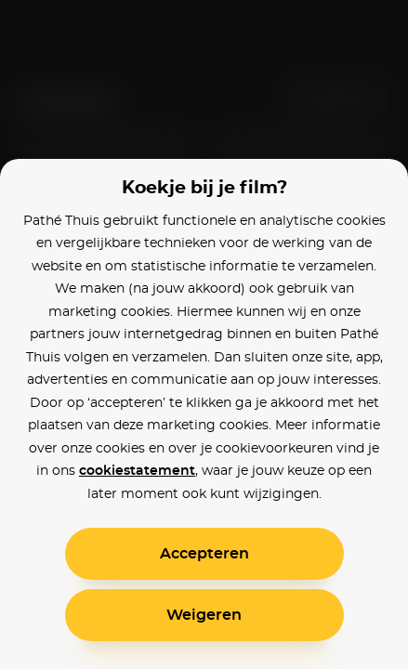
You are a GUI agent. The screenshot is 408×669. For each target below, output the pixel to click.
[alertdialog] (204, 334)
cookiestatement (137, 471)
